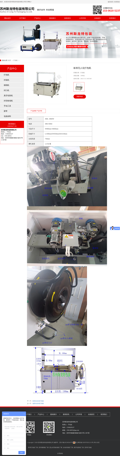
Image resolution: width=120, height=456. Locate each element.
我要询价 (79, 96)
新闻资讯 (67, 18)
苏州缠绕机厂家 (44, 447)
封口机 (6, 90)
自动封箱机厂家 (68, 447)
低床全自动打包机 (38, 403)
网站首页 (7, 18)
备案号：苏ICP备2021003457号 (63, 442)
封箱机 (6, 80)
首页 (9, 60)
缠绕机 (6, 85)
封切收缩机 (8, 101)
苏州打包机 (88, 447)
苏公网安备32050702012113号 (83, 442)
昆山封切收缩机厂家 (56, 447)
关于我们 (22, 18)
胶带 (5, 111)
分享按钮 (60, 453)
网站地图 (97, 442)
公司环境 (82, 18)
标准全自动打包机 (38, 401)
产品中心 (37, 18)
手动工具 (7, 106)
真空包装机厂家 (79, 447)
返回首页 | (111, 2)
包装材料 (7, 116)
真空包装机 (8, 96)
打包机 (15, 60)
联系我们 (117, 2)
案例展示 (52, 18)
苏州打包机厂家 (33, 447)
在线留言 (97, 18)
